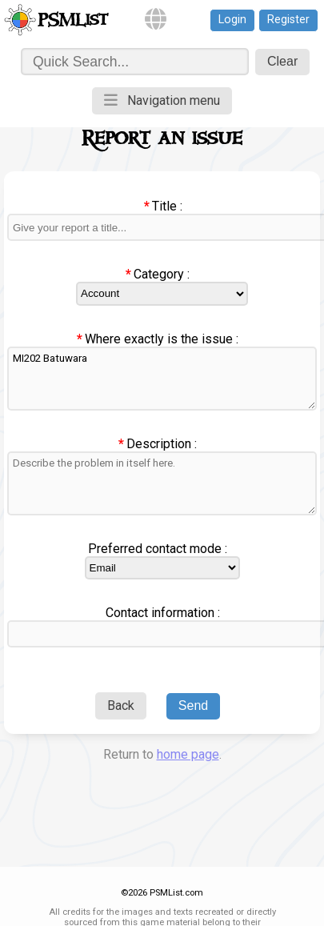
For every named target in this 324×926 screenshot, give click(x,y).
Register (288, 19)
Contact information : (163, 612)
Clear (282, 61)
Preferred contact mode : (157, 548)
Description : (161, 443)
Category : (162, 274)
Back (120, 705)
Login (232, 19)
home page (188, 754)
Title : (167, 206)
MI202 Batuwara (162, 379)
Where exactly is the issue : (161, 339)
